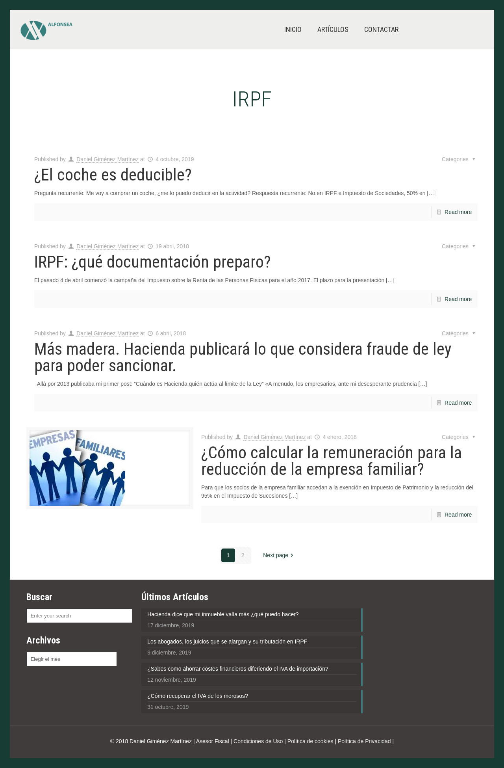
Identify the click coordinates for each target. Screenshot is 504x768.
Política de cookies (310, 741)
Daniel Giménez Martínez (107, 159)
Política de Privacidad (364, 741)
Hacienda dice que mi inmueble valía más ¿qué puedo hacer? (222, 614)
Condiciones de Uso (258, 741)
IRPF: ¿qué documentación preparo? (152, 261)
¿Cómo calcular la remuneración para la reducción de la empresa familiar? (331, 461)
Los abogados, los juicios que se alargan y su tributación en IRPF (227, 641)
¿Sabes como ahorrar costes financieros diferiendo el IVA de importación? (237, 669)
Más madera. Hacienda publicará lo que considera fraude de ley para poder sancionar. (243, 357)
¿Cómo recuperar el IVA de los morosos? (197, 696)
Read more (458, 212)
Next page (279, 555)
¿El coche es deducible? (113, 174)
